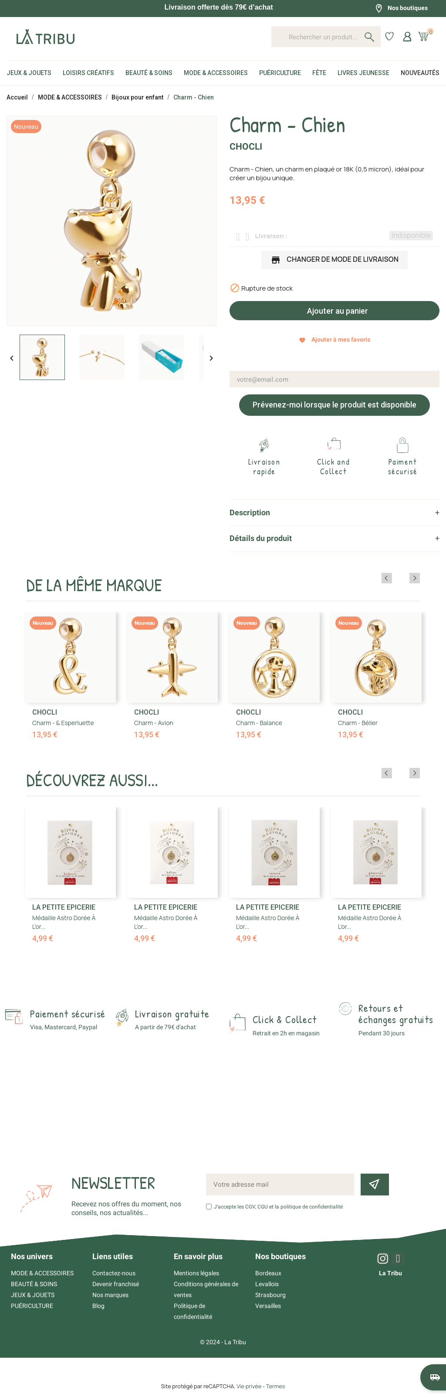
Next (414, 578)
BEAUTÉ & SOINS (34, 1284)
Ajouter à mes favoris (334, 339)
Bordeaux (268, 1273)
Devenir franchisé (115, 1284)
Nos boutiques (401, 8)
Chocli (246, 146)
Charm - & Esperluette (63, 723)
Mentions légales (196, 1273)
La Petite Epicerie (63, 907)
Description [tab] (250, 512)
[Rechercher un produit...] (326, 36)
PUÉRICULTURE (32, 1305)
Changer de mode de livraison (334, 260)
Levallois (267, 1284)
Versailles (268, 1305)
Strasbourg (270, 1294)
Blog (98, 1305)
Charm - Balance (259, 723)
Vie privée (249, 1386)
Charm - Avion (153, 723)
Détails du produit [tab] (261, 538)
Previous (403, 578)
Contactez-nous (113, 1273)
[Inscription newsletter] (375, 1184)
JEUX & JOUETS (32, 1294)
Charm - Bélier (358, 723)
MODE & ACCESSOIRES (42, 1273)
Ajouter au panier (336, 310)
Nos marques (110, 1294)
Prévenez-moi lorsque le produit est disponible (334, 404)
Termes (275, 1386)
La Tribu (390, 1273)
